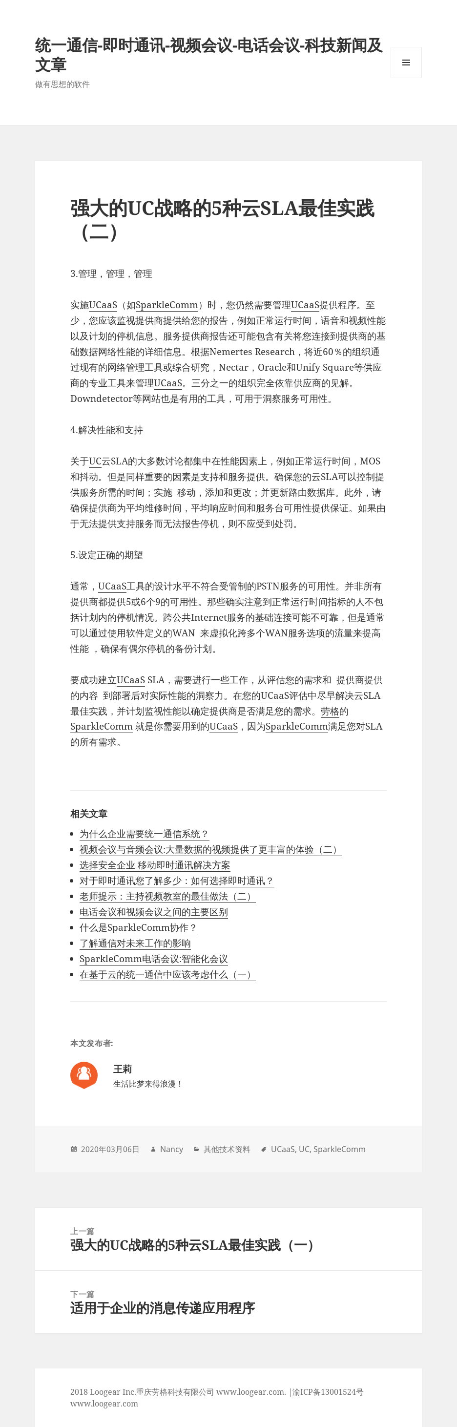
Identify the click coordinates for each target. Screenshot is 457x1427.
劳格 (330, 711)
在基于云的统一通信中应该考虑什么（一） (168, 974)
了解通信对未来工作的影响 (135, 943)
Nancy (171, 1149)
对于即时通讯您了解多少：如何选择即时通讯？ (177, 880)
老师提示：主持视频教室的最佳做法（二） (168, 896)
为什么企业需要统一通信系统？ (144, 833)
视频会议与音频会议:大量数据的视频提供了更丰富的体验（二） (211, 849)
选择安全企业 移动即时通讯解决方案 (155, 865)
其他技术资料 (227, 1149)
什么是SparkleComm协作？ (139, 927)
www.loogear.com (104, 1403)
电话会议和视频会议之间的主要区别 (154, 911)
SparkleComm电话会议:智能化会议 (154, 958)
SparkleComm (167, 304)
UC (95, 461)
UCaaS (103, 304)
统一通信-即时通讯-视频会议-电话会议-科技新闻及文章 (209, 54)
